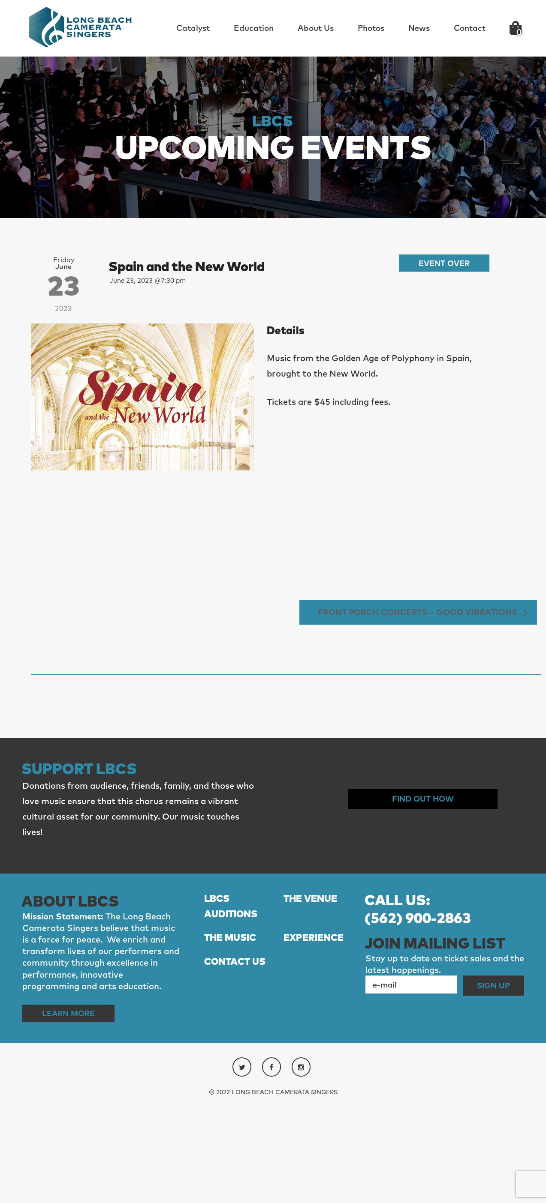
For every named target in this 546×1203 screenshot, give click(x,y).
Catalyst (193, 28)
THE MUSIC (232, 1037)
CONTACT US (237, 1062)
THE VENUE (313, 996)
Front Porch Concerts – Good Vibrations (412, 709)
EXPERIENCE (316, 1037)
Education (254, 28)
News (419, 28)
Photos (371, 28)
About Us (316, 28)
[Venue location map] (142, 584)
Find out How (423, 897)
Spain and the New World (198, 265)
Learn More (73, 1110)
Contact (470, 28)
